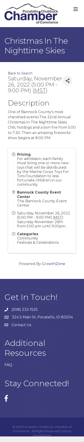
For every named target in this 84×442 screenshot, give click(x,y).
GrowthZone (53, 264)
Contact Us (21, 325)
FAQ (8, 365)
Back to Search (20, 73)
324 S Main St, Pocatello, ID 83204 (42, 317)
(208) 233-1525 (24, 309)
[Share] (67, 81)
